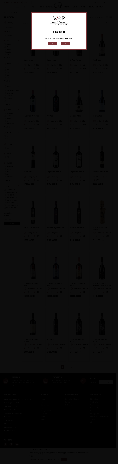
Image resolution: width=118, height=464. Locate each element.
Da (52, 43)
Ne (65, 43)
